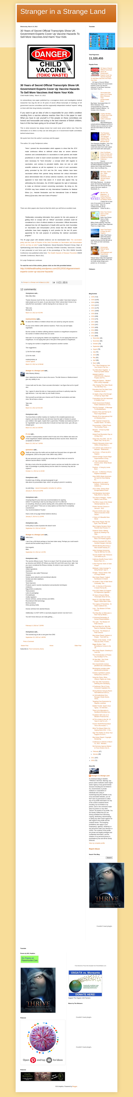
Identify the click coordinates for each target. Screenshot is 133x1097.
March (95, 363)
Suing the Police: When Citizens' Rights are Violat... (102, 678)
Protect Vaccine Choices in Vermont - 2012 (101, 507)
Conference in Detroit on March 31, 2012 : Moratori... (102, 742)
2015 (93, 327)
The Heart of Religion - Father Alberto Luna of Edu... (102, 498)
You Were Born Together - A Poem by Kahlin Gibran (101, 370)
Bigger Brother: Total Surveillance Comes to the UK (102, 646)
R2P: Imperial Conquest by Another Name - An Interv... (102, 421)
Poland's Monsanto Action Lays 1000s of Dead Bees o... (102, 444)
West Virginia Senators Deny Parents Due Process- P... (102, 527)
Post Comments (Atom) (36, 649)
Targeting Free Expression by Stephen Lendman (102, 702)
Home (51, 645)
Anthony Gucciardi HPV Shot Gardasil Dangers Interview (102, 542)
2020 (93, 313)
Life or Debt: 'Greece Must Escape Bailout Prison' (101, 489)
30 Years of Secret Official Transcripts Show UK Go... (102, 596)
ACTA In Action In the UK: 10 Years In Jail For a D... (102, 720)
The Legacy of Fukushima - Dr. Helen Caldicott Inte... (102, 605)
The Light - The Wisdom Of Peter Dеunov (101, 622)
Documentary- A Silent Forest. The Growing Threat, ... (102, 426)
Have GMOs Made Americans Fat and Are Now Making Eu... (102, 478)
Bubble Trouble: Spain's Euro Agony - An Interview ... (102, 706)
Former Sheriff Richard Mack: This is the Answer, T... (102, 724)
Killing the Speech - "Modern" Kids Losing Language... (102, 381)
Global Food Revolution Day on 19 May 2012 (102, 435)
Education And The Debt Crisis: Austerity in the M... (102, 390)
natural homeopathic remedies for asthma (48, 488)
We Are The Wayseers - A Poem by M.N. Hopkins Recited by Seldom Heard (105, 196)
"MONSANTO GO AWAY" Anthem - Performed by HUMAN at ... (101, 484)
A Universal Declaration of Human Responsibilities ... (102, 618)
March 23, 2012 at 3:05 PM (34, 428)
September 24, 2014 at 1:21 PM (36, 552)
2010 (93, 760)
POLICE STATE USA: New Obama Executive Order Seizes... (101, 512)
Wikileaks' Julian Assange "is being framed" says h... (102, 569)
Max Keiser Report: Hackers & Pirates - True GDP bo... (102, 636)
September (96, 346)
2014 (93, 330)
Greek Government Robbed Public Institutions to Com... (102, 404)
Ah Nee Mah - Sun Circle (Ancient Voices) (100, 660)
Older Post (78, 645)
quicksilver (29, 450)
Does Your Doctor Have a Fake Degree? (106, 213)
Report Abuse (94, 849)
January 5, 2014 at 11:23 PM (35, 516)
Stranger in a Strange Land (63, 11)
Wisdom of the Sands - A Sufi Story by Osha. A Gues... (102, 640)
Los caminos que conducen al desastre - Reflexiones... (102, 448)
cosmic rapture (30, 361)
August (95, 349)
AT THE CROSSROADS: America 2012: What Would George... (102, 462)
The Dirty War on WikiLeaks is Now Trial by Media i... (102, 614)
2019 (93, 316)
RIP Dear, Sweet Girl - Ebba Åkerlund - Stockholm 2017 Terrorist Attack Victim (105, 176)
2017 (93, 322)
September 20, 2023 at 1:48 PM (36, 637)
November (96, 341)
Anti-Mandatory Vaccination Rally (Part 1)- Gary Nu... (101, 494)
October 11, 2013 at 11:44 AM (35, 471)
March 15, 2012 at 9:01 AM (34, 408)
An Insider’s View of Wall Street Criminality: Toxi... (102, 582)
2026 (93, 297)
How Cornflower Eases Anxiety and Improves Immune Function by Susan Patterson (106, 156)
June (94, 355)
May (94, 357)
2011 (93, 758)
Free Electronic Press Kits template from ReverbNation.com (90, 965)
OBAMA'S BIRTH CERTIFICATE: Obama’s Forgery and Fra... (101, 376)
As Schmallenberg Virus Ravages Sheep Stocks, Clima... (101, 697)
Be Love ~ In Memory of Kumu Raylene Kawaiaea (102, 472)
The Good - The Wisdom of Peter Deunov (101, 631)
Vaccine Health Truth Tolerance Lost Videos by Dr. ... (102, 555)
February (96, 751)
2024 (93, 302)
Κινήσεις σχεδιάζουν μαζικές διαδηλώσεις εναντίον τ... (101, 673)
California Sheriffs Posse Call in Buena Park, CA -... (102, 560)
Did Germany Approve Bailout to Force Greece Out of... (102, 747)
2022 (93, 308)
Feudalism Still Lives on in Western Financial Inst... (101, 715)
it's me (28, 434)
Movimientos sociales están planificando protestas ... (101, 669)
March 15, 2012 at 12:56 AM (34, 364)
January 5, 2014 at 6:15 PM (34, 491)
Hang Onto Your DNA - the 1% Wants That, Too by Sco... (102, 439)
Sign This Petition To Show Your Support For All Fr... (103, 733)
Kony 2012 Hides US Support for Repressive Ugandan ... (102, 591)
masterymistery (31, 319)
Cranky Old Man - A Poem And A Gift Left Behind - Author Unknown (106, 116)
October (95, 343)
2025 (93, 300)
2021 (93, 311)
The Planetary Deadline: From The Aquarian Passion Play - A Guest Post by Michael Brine (105, 137)
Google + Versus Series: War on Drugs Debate (102, 573)
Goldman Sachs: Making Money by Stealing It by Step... (101, 532)
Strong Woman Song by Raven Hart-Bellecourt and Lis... (102, 691)
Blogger (74, 1086)
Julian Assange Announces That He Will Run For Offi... (102, 551)
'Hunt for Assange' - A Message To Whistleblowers (102, 408)
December (96, 338)
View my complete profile (97, 843)
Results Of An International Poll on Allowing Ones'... (102, 417)
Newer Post (24, 645)
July (94, 352)
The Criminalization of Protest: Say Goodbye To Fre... (102, 655)
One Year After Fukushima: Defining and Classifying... (102, 682)
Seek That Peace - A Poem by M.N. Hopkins (106, 231)
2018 (93, 319)
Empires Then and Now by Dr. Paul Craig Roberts (102, 412)
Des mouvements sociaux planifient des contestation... (102, 664)
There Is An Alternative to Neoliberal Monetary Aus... (102, 711)
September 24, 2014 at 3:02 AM (36, 528)
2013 (93, 333)
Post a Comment (28, 641)
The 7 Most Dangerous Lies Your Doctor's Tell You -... (101, 366)
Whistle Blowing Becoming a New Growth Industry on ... (102, 546)
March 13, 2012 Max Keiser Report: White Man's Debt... (102, 600)
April (94, 360)
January (95, 754)
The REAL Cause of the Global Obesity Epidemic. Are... (102, 503)
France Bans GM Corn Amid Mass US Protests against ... (102, 537)
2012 (93, 336)
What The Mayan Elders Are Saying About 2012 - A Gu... (102, 729)
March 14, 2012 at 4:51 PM (34, 313)
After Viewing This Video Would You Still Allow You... (102, 386)
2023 (93, 305)
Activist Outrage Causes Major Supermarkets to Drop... (102, 457)
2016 (93, 324)
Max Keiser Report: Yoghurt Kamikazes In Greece (101, 578)
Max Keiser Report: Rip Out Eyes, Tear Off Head (101, 522)
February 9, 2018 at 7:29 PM (35, 625)
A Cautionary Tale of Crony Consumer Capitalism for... (102, 687)
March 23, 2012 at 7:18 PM (34, 443)
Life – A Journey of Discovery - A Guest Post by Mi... (102, 587)
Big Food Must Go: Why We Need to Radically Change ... (102, 627)
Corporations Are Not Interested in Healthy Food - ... (103, 399)
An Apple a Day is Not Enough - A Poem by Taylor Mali (103, 395)
